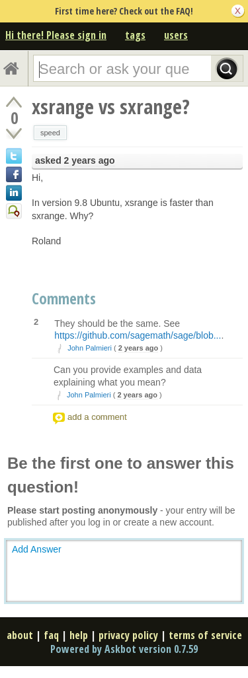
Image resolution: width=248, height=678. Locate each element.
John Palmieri (89, 348)
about (20, 635)
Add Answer (37, 549)
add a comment (97, 417)
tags (135, 35)
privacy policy (128, 635)
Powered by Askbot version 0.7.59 (124, 649)
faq (51, 635)
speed (50, 133)
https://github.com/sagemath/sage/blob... (137, 335)
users (176, 35)
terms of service (205, 635)
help (78, 635)
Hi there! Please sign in (55, 35)
